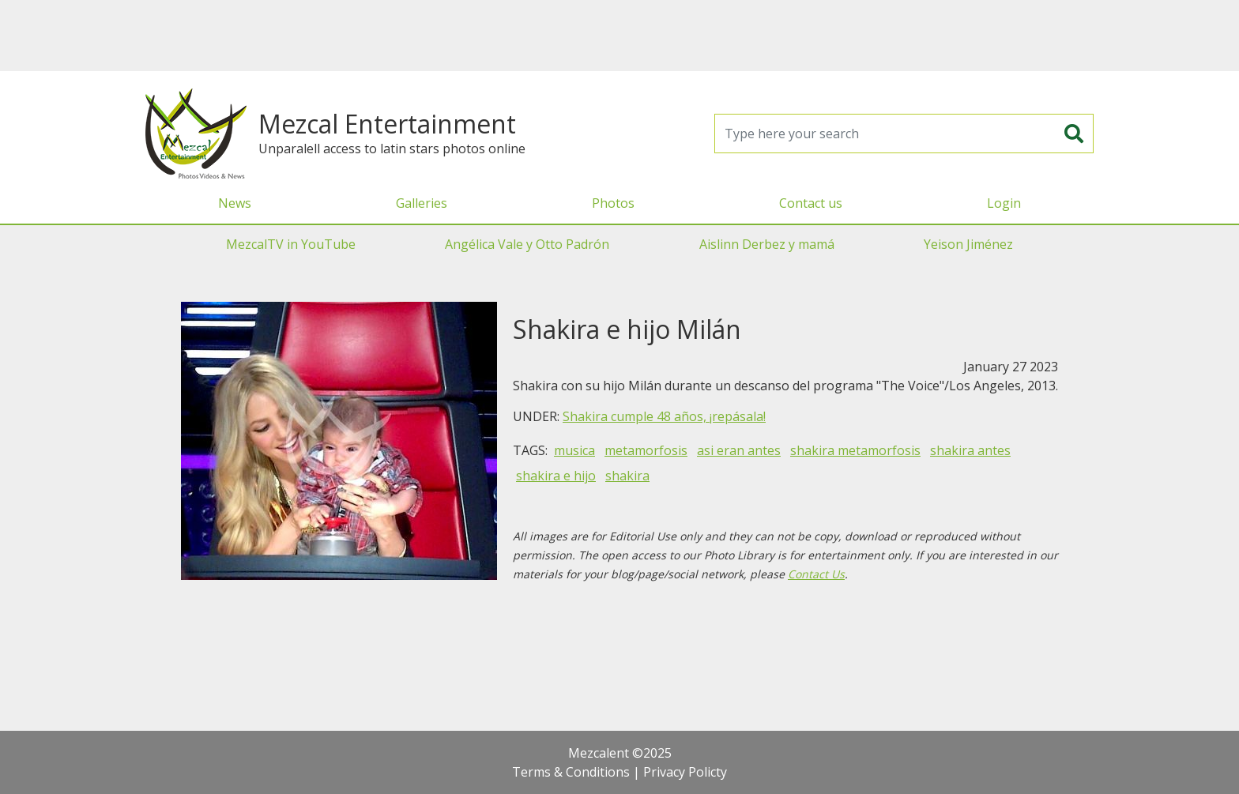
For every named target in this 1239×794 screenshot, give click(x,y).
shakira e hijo (556, 475)
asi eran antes (739, 450)
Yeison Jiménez (968, 244)
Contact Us (816, 573)
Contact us (810, 203)
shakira (627, 475)
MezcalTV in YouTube (291, 244)
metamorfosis (645, 450)
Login (1004, 203)
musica (574, 450)
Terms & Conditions (571, 772)
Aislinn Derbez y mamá (766, 244)
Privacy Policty (685, 772)
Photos (613, 203)
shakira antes (970, 450)
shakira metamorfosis (855, 450)
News (234, 203)
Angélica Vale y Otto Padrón (527, 244)
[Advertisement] (619, 35)
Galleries (421, 203)
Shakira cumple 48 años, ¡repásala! (664, 416)
